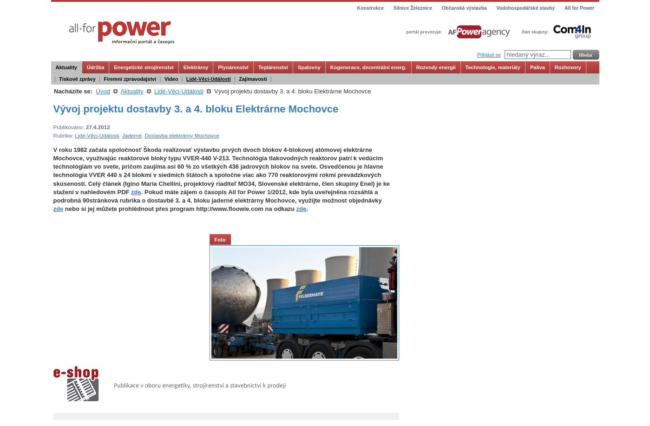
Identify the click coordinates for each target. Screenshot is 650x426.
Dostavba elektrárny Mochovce (181, 135)
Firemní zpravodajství (130, 79)
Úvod (103, 91)
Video (171, 79)
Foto (220, 239)
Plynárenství (233, 67)
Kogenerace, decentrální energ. (368, 67)
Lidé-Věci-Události (208, 79)
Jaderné (132, 135)
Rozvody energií (436, 67)
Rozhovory (568, 67)
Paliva (537, 67)
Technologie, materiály (493, 67)
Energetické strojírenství (143, 67)
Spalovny (309, 67)
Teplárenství (273, 67)
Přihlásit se (489, 55)
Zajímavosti (253, 79)
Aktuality (66, 67)
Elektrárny (196, 67)
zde (136, 192)
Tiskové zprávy (77, 79)
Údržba (95, 67)
